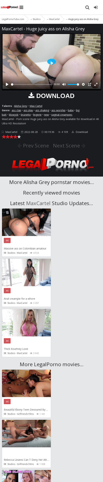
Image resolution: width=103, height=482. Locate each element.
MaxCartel (11, 132)
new (46, 114)
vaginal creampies (61, 114)
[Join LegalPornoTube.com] (95, 7)
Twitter (7, 461)
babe (71, 110)
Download (80, 132)
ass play (28, 110)
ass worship (58, 110)
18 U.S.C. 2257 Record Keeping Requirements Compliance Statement (50, 474)
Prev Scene (35, 145)
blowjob (13, 114)
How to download (83, 454)
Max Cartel (36, 106)
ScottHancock (24, 413)
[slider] (31, 84)
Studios (11, 252)
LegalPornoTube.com (10, 7)
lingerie (37, 114)
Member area (27, 454)
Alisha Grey (20, 106)
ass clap (16, 110)
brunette (26, 114)
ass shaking (42, 110)
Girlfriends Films (25, 363)
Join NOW (8, 454)
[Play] (7, 84)
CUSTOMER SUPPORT (53, 454)
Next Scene (67, 145)
